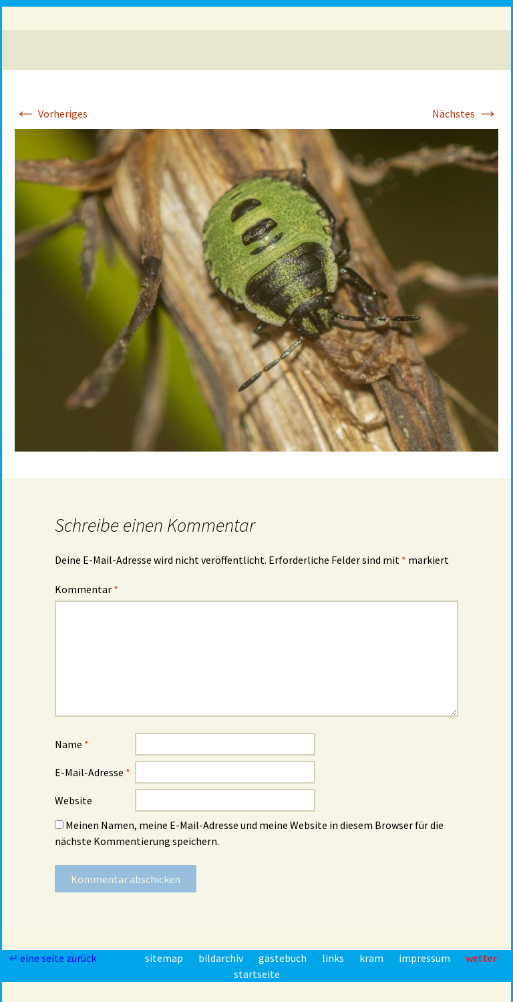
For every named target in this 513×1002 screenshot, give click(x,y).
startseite (257, 974)
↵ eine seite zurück (53, 958)
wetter (481, 958)
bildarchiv (221, 958)
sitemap (165, 958)
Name (72, 744)
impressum (425, 958)
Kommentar (86, 589)
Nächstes (465, 113)
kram (372, 958)
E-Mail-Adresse (92, 772)
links (334, 958)
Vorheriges (51, 113)
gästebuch (284, 958)
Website (73, 800)
